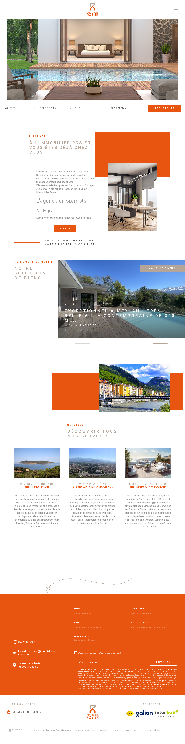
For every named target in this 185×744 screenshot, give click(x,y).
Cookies (160, 730)
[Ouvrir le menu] (175, 9)
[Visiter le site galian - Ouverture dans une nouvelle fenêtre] (144, 713)
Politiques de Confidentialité (117, 688)
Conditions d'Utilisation (141, 688)
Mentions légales (117, 730)
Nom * (78, 609)
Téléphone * (140, 623)
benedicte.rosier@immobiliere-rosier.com (36, 652)
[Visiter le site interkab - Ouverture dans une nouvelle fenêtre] (166, 713)
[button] (166, 343)
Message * (81, 636)
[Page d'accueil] (92, 9)
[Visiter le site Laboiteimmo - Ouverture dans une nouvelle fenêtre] (17, 730)
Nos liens (137, 730)
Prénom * (138, 609)
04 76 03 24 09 (27, 642)
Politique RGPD (149, 730)
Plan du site (103, 730)
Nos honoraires (91, 730)
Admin (128, 730)
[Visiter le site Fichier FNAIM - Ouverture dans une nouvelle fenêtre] (130, 713)
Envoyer (163, 662)
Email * (79, 623)
